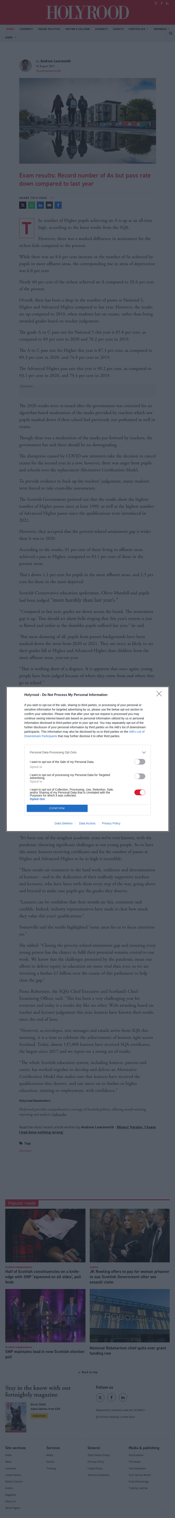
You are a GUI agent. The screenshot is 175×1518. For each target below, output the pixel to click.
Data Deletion (64, 823)
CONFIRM (57, 808)
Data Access (87, 823)
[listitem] (87, 752)
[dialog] (88, 759)
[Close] (160, 695)
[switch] (139, 762)
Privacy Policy (111, 823)
